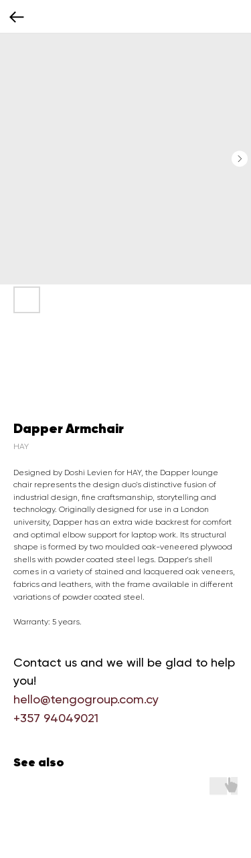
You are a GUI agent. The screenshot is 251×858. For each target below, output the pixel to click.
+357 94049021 (55, 718)
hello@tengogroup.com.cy (86, 699)
